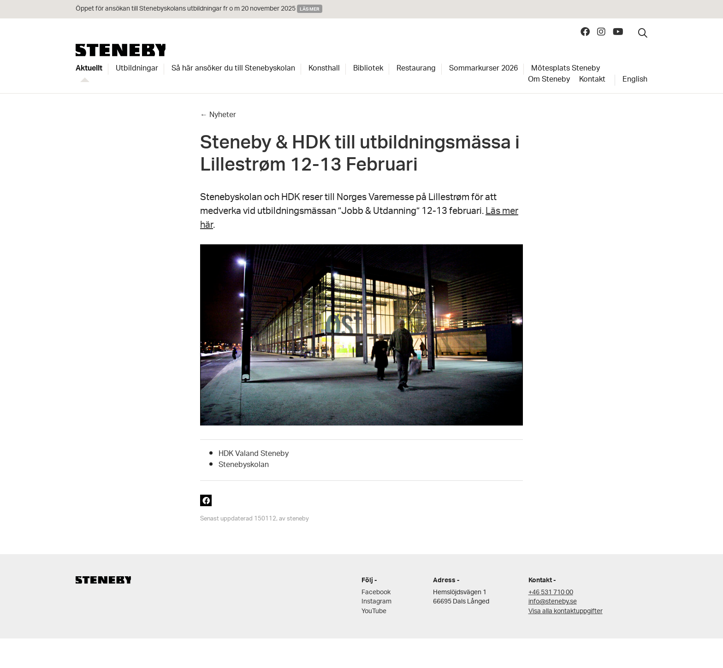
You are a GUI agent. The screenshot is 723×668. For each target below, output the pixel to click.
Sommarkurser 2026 (483, 69)
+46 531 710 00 (550, 592)
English (634, 80)
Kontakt (592, 80)
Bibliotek (368, 69)
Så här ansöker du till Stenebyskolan (233, 69)
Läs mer (310, 9)
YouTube (374, 611)
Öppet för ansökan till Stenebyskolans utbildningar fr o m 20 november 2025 (186, 9)
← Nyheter (218, 115)
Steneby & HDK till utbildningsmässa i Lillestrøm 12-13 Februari (360, 156)
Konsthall (324, 69)
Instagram (376, 602)
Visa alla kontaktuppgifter (565, 611)
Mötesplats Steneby (565, 69)
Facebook (376, 592)
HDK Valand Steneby (254, 454)
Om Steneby (549, 80)
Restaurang (416, 69)
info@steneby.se (552, 602)
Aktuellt (89, 69)
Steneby (121, 50)
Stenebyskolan (244, 465)
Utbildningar (137, 69)
